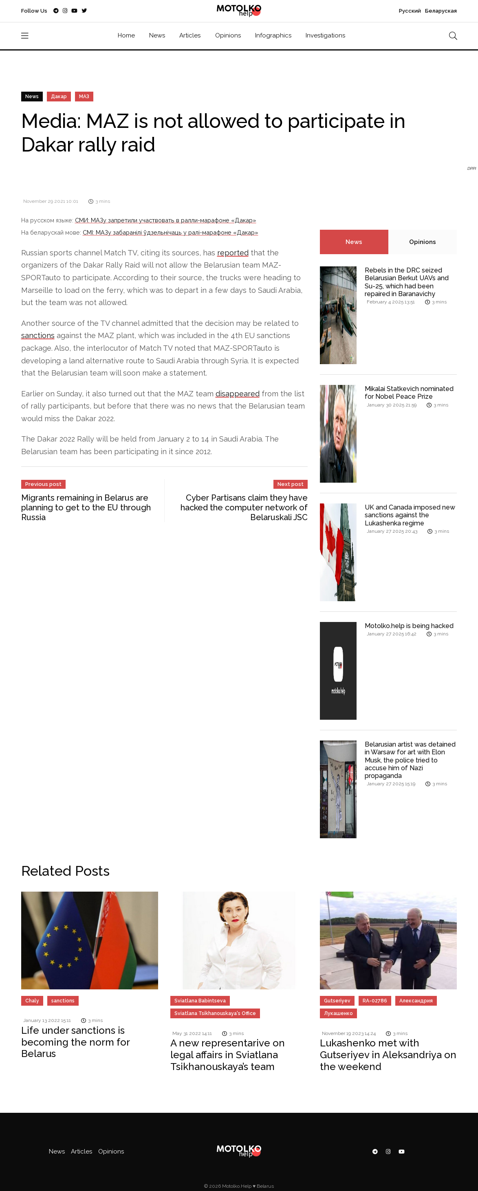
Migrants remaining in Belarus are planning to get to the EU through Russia (86, 507)
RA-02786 (375, 1001)
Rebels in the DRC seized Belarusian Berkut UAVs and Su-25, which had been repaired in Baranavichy (407, 282)
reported (233, 252)
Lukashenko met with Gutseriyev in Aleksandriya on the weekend (388, 1054)
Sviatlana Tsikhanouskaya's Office (215, 1013)
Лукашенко (338, 1013)
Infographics (273, 35)
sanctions (38, 335)
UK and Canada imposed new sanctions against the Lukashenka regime (410, 515)
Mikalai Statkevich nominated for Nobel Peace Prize (409, 392)
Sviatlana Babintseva (200, 1001)
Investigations (325, 35)
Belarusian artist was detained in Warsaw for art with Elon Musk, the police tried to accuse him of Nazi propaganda (410, 760)
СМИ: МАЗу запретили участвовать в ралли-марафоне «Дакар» (165, 220)
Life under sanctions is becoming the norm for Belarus (75, 1042)
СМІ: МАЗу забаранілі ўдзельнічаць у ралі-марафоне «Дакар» (170, 232)
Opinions (228, 35)
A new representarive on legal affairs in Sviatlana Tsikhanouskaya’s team (227, 1054)
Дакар (59, 96)
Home (126, 35)
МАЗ (84, 96)
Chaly (32, 1001)
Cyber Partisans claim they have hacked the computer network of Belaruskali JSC (244, 507)
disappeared (238, 393)
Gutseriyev (337, 1001)
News (157, 35)
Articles (189, 35)
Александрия (416, 1001)
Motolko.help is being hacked (409, 626)
